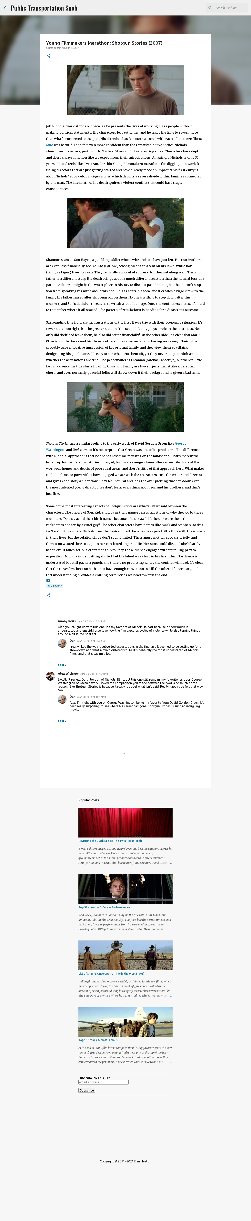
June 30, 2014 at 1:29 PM (94, 673)
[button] (48, 56)
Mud (49, 145)
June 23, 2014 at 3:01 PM (91, 621)
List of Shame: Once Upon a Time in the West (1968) (111, 973)
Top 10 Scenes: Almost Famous (97, 1040)
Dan (72, 640)
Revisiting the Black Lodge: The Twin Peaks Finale (110, 840)
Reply (62, 665)
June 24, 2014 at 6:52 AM (91, 640)
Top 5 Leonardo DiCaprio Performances (104, 907)
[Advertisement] (125, 1126)
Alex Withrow (68, 673)
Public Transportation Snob (44, 7)
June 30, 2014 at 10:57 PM (91, 697)
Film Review (55, 586)
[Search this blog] (227, 8)
